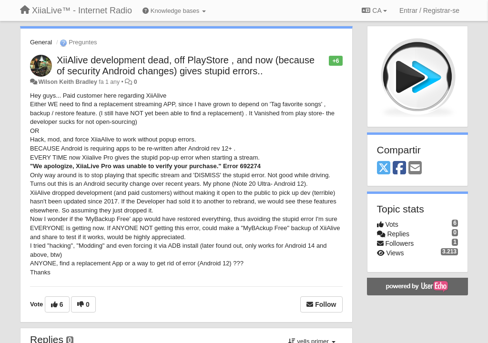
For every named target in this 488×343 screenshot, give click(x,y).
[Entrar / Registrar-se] (429, 10)
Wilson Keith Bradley (67, 82)
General (41, 42)
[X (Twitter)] (383, 168)
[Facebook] (399, 168)
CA (374, 10)
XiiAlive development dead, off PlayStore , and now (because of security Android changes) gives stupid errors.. (186, 65)
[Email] (415, 168)
